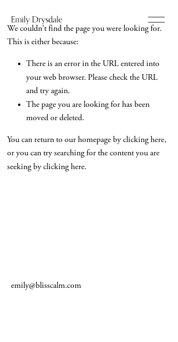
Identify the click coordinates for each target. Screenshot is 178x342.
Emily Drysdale (36, 19)
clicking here (143, 139)
